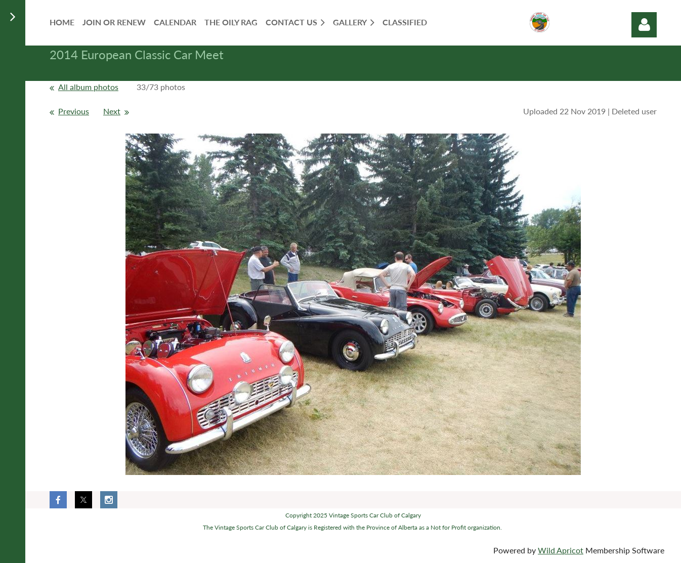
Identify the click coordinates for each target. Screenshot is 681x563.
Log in (644, 24)
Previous (73, 111)
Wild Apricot (560, 550)
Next (111, 111)
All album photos (88, 87)
